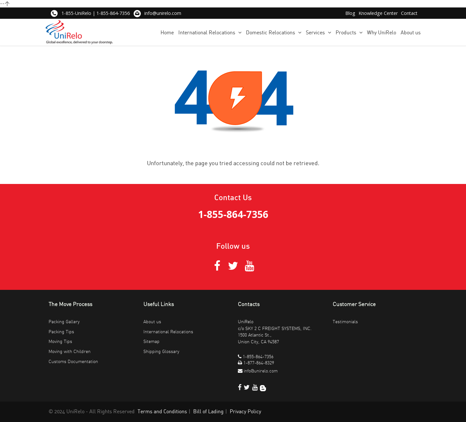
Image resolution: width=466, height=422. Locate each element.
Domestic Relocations (273, 32)
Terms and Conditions (162, 411)
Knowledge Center (378, 13)
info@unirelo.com (162, 13)
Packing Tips (61, 331)
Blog (350, 13)
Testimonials (345, 321)
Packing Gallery (64, 321)
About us (411, 32)
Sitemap (151, 341)
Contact (409, 13)
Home (167, 32)
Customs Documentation (73, 361)
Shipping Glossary (161, 351)
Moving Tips (60, 341)
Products (349, 32)
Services (318, 32)
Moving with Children (70, 351)
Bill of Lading (208, 411)
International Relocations (209, 32)
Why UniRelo (381, 32)
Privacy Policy (245, 411)
